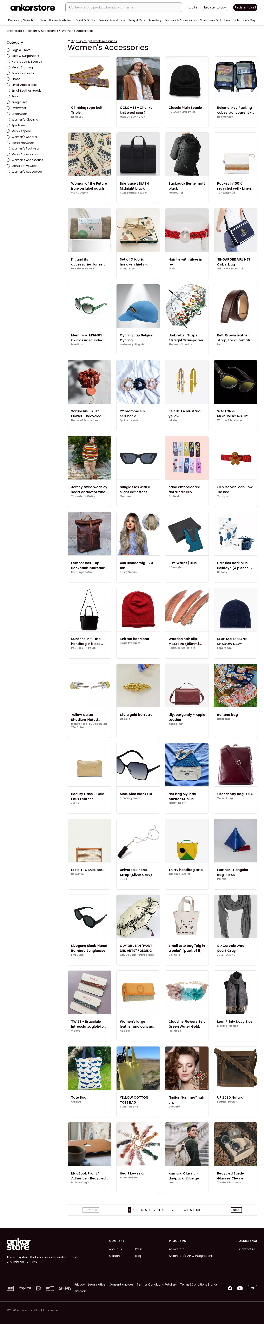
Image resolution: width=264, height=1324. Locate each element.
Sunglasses (17, 102)
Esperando (224, 648)
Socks (13, 96)
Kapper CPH (177, 724)
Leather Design (227, 1101)
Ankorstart (176, 1249)
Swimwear (16, 108)
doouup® (174, 1106)
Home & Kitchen (61, 20)
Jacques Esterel (179, 874)
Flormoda (175, 1030)
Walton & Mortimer (229, 420)
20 (173, 1210)
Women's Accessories (25, 160)
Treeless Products (229, 1182)
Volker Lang (225, 798)
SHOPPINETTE (177, 803)
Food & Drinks (85, 20)
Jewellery (154, 20)
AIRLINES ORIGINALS (230, 268)
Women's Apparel (22, 137)
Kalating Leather (82, 572)
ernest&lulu (128, 268)
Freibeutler (176, 192)
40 (186, 1210)
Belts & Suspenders (23, 55)
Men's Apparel (19, 131)
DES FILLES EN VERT (83, 268)
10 (168, 1210)
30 (179, 1210)
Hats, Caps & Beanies (24, 61)
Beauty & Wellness (112, 20)
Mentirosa (78, 344)
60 (198, 1210)
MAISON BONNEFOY (132, 116)
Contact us (247, 1249)
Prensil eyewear (130, 798)
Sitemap (80, 1291)
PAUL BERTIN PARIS (83, 648)
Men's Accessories (22, 154)
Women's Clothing (22, 119)
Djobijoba (223, 719)
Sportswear (17, 125)
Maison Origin (80, 1182)
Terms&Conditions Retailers (157, 1284)
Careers (114, 1256)
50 (192, 1210)
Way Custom (79, 192)
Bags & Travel (19, 50)
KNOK (123, 879)
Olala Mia (175, 496)
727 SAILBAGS (226, 192)
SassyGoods (128, 572)
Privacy (79, 1284)
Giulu (172, 268)
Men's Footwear (20, 142)
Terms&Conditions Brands (199, 1284)
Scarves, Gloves (20, 73)
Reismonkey (225, 116)
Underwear (17, 113)
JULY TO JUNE (226, 955)
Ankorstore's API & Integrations (191, 1256)
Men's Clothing (20, 67)
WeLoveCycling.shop (133, 344)
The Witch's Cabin (83, 496)
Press (139, 1249)
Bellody (222, 572)
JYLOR (75, 803)
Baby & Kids (136, 20)
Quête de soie (129, 420)
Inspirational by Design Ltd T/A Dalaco (89, 725)
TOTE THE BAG (129, 1106)
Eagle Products (130, 643)
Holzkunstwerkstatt (182, 648)
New (43, 20)
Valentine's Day (244, 20)
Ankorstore (14, 31)
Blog (138, 1256)
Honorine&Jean (130, 1177)
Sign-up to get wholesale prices (94, 41)
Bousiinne (77, 874)
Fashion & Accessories (181, 20)
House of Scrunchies (84, 420)
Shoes (13, 79)
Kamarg (174, 1182)
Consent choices (121, 1284)
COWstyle (175, 567)
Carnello (174, 955)
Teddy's (222, 496)
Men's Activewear (22, 165)
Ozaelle (125, 719)
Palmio (221, 879)
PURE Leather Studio (133, 192)
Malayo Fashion (227, 1025)
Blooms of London (180, 344)
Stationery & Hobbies (215, 20)
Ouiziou (76, 1101)
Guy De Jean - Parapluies (137, 955)
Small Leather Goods (24, 90)
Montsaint (126, 496)
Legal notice (97, 1284)
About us (115, 1249)
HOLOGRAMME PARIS (182, 112)
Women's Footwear (23, 148)
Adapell (125, 1030)
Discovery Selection (22, 20)
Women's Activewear (24, 171)
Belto (220, 344)
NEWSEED (77, 116)
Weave (75, 1030)
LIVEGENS (77, 955)
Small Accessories (22, 84)
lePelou (173, 420)
